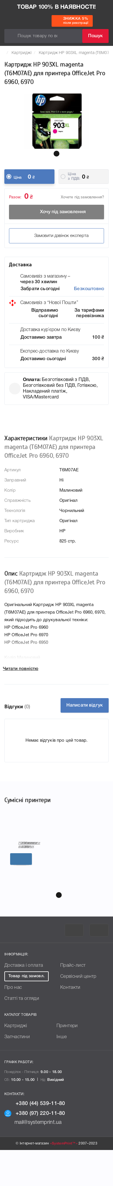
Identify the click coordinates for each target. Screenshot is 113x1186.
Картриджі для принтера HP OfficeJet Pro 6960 (35, 880)
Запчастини (17, 1073)
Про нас (13, 1024)
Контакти (70, 1024)
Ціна (18, 177)
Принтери (67, 1062)
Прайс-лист (72, 1002)
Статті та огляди (21, 1035)
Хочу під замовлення (56, 212)
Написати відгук (84, 705)
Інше (62, 1073)
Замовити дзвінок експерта (56, 235)
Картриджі (21, 53)
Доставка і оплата (23, 1002)
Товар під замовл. (26, 1012)
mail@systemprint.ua (33, 1158)
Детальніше (57, 904)
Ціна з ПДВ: (74, 176)
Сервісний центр (78, 1013)
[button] (56, 154)
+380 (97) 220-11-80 (34, 1149)
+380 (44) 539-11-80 (34, 1139)
